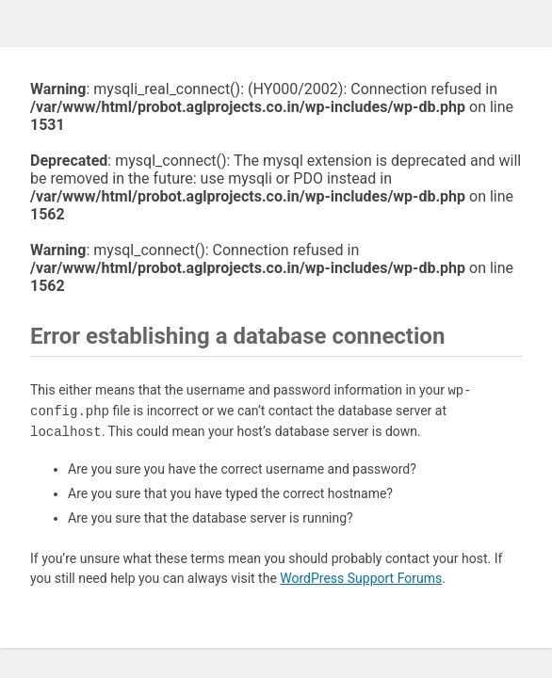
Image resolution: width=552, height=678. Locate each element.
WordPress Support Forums (361, 578)
